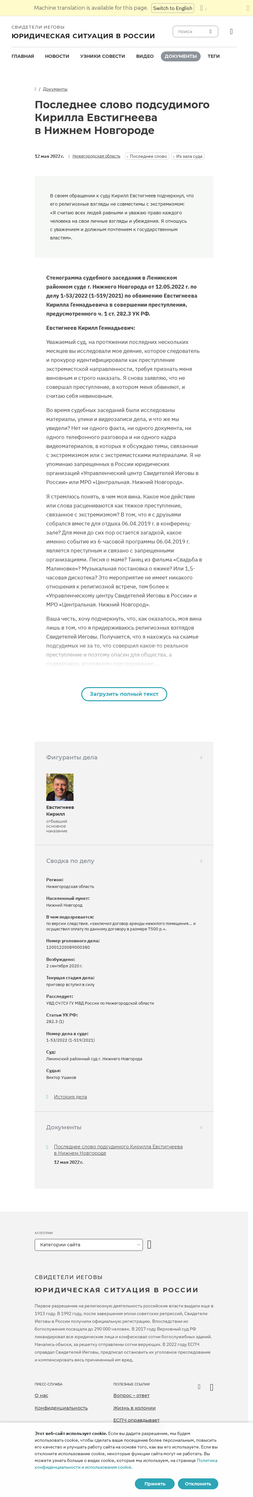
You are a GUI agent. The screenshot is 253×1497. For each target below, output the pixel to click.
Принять (154, 1484)
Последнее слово (148, 156)
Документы (181, 56)
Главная (23, 56)
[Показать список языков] (203, 8)
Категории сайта (60, 1245)
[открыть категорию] (149, 1245)
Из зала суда (189, 156)
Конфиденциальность (61, 1408)
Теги (214, 56)
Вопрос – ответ (131, 1395)
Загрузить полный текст (124, 694)
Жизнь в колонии (134, 1408)
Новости (57, 56)
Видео (145, 56)
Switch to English (172, 8)
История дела (70, 1097)
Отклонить (198, 1484)
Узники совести (102, 56)
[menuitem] (23, 56)
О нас (41, 1395)
